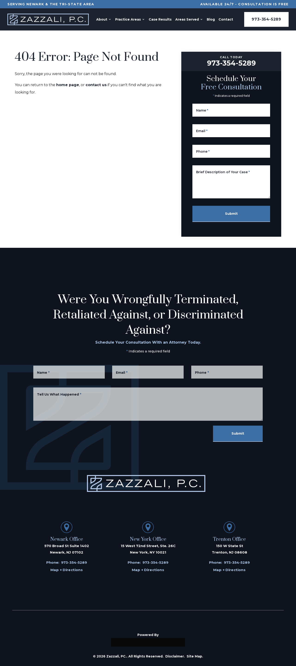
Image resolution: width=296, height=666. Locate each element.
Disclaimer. (175, 656)
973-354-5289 (266, 19)
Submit (231, 214)
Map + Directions (66, 570)
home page (67, 85)
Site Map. (195, 656)
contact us (96, 85)
